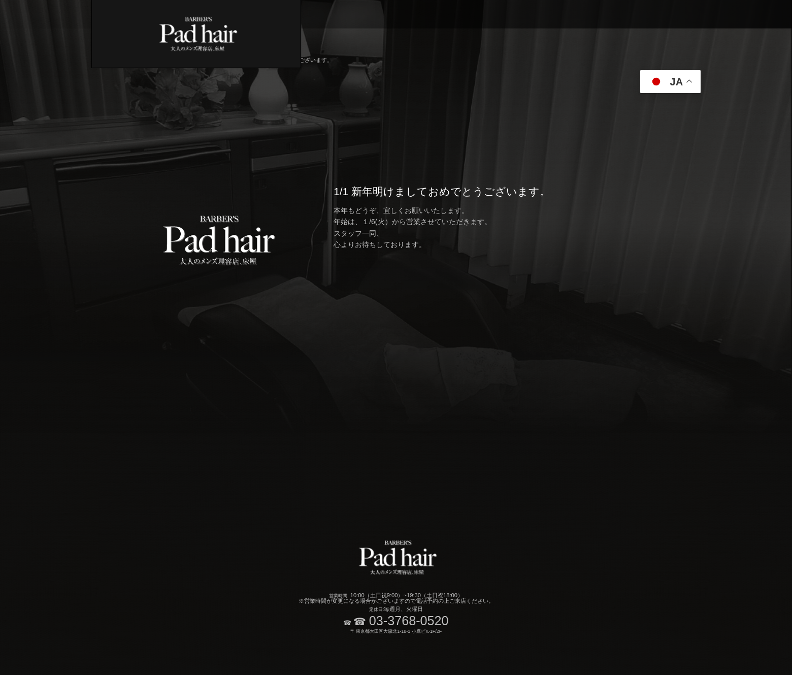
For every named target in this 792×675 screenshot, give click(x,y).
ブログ (760, 14)
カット (427, 14)
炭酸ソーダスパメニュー (526, 14)
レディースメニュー (661, 14)
